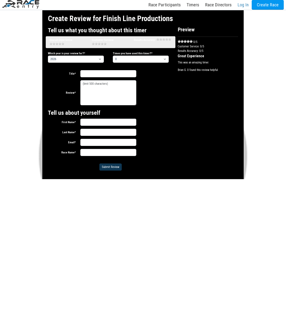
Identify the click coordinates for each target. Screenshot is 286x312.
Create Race (268, 4)
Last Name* (69, 132)
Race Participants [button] (164, 4)
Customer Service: (103, 40)
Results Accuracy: (144, 40)
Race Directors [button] (218, 4)
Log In (243, 4)
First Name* (69, 122)
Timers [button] (193, 4)
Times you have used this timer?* (133, 53)
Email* (72, 142)
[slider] (56, 43)
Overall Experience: (61, 40)
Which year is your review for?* (66, 53)
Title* (72, 73)
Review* (71, 92)
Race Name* (68, 152)
